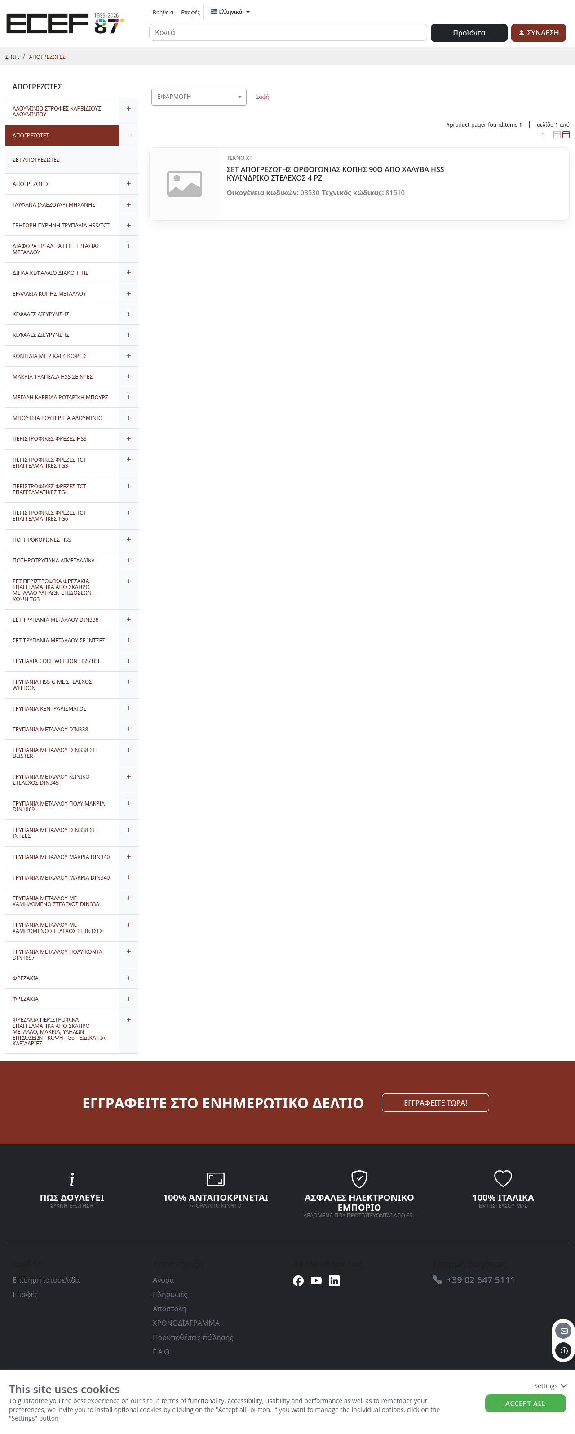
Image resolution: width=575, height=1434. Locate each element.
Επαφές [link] (190, 12)
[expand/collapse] (128, 111)
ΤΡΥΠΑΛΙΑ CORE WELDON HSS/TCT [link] (56, 661)
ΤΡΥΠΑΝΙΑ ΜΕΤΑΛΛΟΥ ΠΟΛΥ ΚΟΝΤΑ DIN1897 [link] (57, 954)
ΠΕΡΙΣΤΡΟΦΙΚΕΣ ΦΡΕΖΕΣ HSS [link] (50, 439)
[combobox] (199, 97)
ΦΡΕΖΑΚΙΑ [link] (26, 978)
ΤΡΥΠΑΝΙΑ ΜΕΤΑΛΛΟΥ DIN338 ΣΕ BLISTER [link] (54, 753)
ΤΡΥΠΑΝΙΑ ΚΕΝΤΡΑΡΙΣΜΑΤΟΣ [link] (49, 709)
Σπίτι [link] (12, 57)
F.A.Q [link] (161, 1352)
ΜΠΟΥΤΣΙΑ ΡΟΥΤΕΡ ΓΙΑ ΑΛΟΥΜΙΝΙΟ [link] (57, 418)
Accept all (525, 1403)
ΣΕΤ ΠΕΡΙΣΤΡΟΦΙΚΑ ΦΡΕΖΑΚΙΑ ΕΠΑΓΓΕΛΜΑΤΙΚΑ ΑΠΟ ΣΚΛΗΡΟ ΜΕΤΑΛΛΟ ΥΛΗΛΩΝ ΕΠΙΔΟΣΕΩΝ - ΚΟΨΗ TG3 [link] (54, 590)
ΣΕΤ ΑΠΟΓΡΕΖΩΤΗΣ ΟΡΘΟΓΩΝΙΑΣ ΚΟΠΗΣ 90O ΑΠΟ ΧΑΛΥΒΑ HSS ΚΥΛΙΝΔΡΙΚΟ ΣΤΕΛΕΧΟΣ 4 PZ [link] (335, 173)
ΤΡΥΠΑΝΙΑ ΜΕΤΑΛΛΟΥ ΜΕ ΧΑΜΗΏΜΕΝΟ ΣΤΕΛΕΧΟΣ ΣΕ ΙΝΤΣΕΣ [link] (58, 927)
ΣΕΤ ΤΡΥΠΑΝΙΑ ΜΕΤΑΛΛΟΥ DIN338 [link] (56, 620)
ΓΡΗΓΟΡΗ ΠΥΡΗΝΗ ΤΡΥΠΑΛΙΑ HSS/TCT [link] (61, 225)
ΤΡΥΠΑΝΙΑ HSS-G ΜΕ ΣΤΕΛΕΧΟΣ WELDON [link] (52, 684)
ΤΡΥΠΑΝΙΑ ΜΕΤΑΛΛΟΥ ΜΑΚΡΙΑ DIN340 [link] (61, 857)
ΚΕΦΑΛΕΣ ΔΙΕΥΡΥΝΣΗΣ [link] (41, 314)
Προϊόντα (469, 33)
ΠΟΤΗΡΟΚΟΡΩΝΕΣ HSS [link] (42, 540)
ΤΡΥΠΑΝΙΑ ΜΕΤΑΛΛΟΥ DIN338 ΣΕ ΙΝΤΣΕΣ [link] (54, 833)
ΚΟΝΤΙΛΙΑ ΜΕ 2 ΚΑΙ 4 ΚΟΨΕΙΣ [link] (50, 356)
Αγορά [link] (163, 1280)
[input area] (288, 32)
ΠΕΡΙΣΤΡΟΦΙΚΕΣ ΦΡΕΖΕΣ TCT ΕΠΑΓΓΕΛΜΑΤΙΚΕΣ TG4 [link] (49, 489)
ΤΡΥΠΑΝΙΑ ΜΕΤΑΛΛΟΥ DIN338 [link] (50, 729)
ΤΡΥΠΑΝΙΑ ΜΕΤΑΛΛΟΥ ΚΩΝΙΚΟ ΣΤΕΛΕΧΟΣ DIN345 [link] (51, 779)
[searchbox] (241, 108)
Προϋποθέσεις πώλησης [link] (193, 1337)
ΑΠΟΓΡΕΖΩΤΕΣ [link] (47, 57)
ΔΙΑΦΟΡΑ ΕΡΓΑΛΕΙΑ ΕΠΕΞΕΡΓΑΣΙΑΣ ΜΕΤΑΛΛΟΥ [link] (56, 249)
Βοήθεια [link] (163, 12)
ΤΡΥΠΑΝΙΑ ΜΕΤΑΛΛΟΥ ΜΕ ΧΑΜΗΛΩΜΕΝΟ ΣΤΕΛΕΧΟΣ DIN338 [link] (56, 901)
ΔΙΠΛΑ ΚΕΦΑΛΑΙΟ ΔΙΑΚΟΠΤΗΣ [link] (50, 273)
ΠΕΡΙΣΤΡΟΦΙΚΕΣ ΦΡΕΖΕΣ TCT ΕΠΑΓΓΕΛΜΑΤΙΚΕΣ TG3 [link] (49, 462)
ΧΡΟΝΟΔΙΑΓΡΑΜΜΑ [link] (186, 1323)
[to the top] (563, 1350)
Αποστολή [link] (169, 1309)
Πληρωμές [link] (170, 1294)
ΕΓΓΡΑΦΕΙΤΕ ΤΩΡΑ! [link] (435, 1103)
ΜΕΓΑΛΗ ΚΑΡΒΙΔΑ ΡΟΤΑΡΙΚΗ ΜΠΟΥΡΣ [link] (60, 397)
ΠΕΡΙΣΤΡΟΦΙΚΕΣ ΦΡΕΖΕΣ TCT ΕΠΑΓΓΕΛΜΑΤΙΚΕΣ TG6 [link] (49, 515)
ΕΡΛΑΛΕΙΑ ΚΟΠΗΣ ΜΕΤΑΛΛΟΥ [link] (49, 293)
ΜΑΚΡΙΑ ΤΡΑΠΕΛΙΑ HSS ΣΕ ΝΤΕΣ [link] (53, 377)
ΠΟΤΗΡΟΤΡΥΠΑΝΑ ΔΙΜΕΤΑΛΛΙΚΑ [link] (54, 560)
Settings (550, 1385)
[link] (65, 22)
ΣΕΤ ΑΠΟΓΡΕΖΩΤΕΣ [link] (36, 160)
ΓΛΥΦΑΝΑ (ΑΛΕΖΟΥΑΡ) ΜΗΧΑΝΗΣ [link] (54, 204)
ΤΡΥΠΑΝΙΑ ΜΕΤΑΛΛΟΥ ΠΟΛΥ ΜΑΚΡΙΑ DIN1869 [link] (59, 806)
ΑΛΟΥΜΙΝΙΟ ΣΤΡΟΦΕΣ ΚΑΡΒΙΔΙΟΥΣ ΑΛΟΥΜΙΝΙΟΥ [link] (57, 111)
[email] (563, 1331)
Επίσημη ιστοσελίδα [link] (46, 1280)
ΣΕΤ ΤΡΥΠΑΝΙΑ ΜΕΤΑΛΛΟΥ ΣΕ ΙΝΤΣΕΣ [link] (59, 640)
